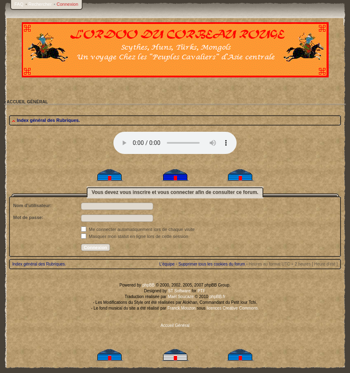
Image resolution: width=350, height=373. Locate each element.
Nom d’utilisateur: (32, 205)
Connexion (67, 4)
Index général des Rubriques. (48, 120)
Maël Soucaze (180, 296)
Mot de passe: (28, 217)
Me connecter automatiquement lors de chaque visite (138, 229)
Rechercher (40, 4)
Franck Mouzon (181, 308)
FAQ (18, 4)
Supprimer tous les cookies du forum (211, 264)
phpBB (148, 285)
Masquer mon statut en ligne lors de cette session (134, 236)
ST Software (179, 291)
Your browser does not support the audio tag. (175, 143)
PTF (201, 291)
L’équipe (167, 264)
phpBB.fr (218, 296)
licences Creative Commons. (233, 308)
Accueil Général (175, 325)
